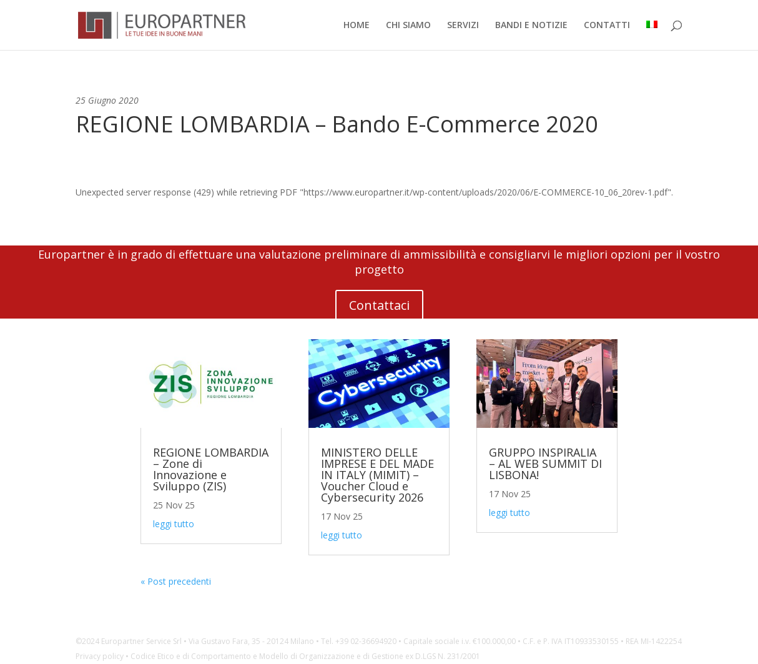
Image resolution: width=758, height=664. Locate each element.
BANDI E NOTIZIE (531, 26)
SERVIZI (463, 26)
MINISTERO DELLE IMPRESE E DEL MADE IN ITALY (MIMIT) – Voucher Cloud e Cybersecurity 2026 (377, 475)
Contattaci (379, 305)
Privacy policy (100, 656)
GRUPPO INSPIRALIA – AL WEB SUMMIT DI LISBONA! (545, 463)
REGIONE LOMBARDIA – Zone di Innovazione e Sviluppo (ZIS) (210, 469)
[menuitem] (651, 35)
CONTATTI (607, 26)
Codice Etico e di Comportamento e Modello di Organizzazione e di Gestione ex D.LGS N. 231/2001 (305, 656)
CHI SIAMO (408, 26)
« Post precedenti (175, 581)
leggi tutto (173, 524)
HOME (356, 26)
